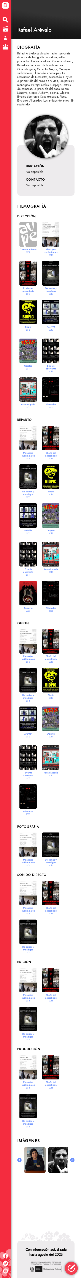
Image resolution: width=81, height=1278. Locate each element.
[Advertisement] (46, 1205)
